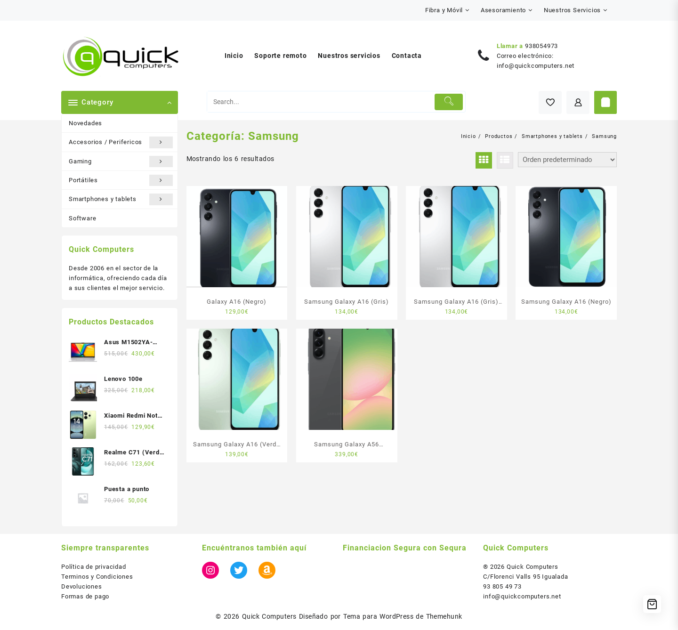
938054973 (541, 45)
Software (82, 218)
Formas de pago (85, 596)
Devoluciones (81, 586)
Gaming (121, 161)
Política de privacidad (93, 566)
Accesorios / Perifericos (121, 142)
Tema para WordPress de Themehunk (402, 616)
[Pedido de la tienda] (567, 159)
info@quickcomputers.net (535, 65)
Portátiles (121, 180)
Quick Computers (269, 616)
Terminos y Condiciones (97, 576)
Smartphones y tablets (121, 199)
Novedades (85, 123)
